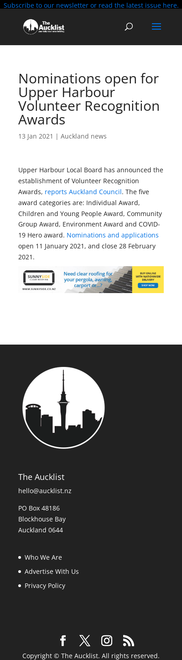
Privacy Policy (45, 583)
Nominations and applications (113, 233)
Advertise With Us (52, 569)
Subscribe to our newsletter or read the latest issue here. (91, 5)
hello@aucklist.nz (45, 489)
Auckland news (84, 133)
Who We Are (43, 555)
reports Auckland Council (82, 189)
